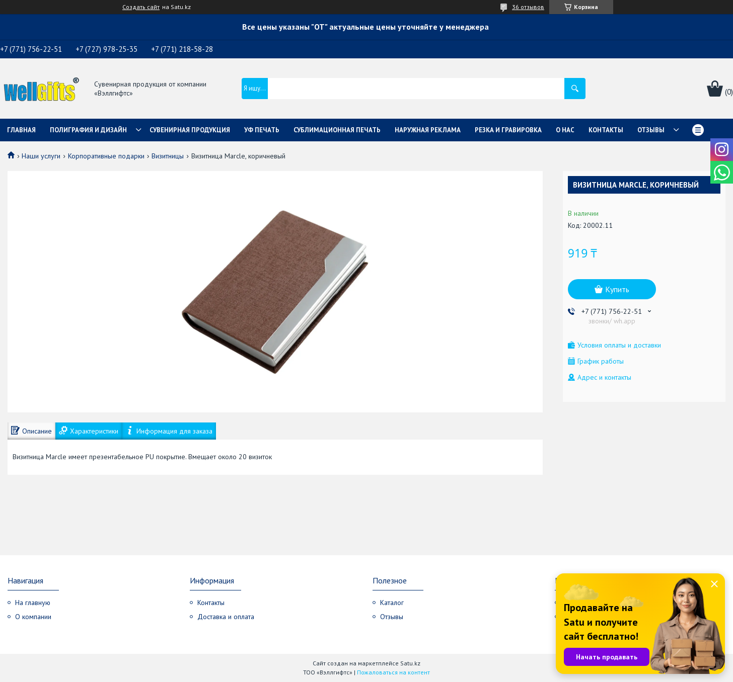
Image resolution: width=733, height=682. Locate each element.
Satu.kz (410, 663)
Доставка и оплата (225, 616)
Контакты (606, 130)
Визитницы (168, 155)
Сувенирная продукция (190, 130)
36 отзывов (528, 7)
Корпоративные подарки (106, 155)
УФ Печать (261, 130)
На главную (32, 602)
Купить (617, 289)
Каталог (392, 602)
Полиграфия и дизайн (88, 130)
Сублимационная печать (337, 130)
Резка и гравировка (508, 130)
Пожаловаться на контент (393, 672)
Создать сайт (141, 7)
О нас (565, 130)
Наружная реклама (428, 130)
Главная (21, 130)
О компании (33, 616)
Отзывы (651, 130)
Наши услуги (41, 155)
